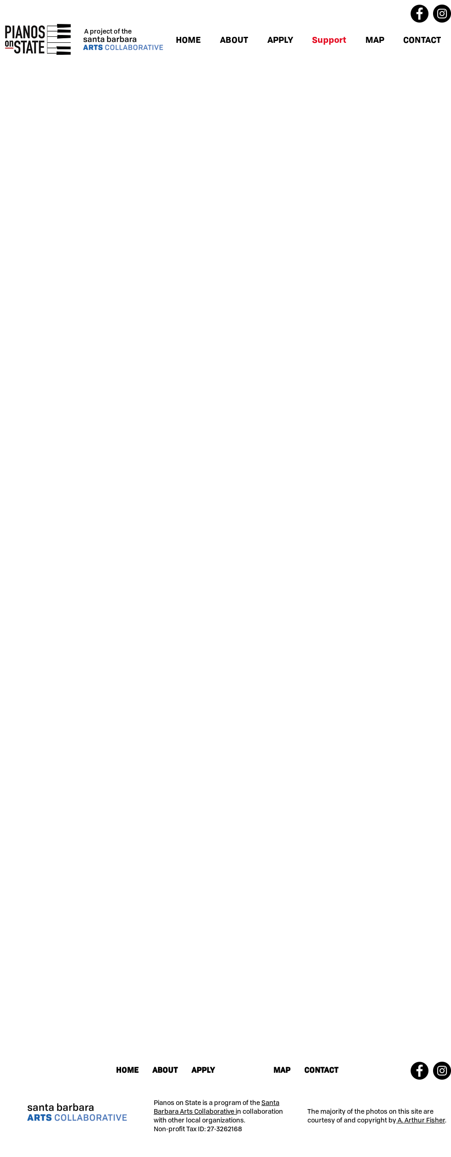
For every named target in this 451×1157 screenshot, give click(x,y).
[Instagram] (442, 14)
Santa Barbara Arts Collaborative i (216, 1107)
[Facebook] (419, 14)
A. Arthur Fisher (420, 1120)
